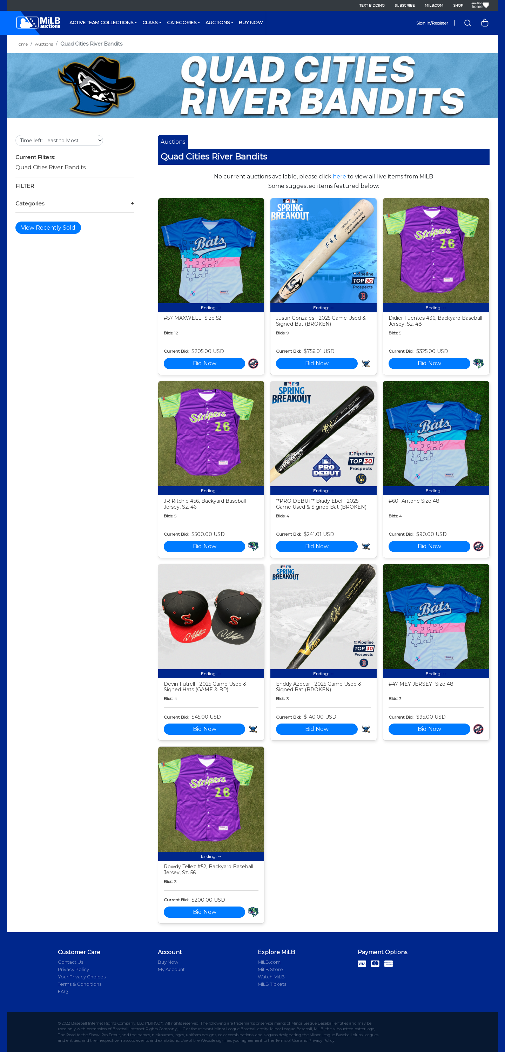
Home (21, 44)
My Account (171, 969)
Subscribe (405, 5)
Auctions (218, 22)
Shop (458, 5)
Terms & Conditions (79, 984)
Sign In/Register (432, 23)
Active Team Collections (101, 22)
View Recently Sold (48, 227)
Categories (182, 22)
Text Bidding (372, 5)
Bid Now (204, 363)
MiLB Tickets (272, 984)
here (339, 176)
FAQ (63, 991)
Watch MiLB (271, 976)
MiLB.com (434, 5)
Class (150, 22)
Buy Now (251, 22)
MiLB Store (270, 969)
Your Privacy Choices (82, 976)
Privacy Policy (73, 969)
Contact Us (70, 962)
